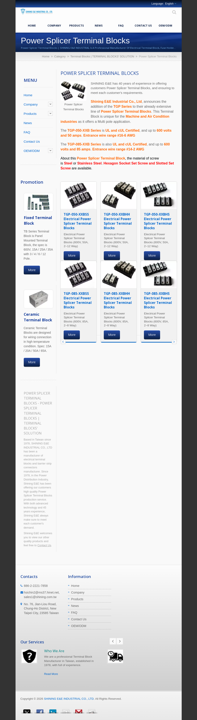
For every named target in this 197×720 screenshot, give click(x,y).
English (169, 3)
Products (76, 25)
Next (119, 641)
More (32, 270)
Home (31, 25)
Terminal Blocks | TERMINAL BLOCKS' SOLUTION (102, 56)
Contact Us (143, 25)
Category (60, 56)
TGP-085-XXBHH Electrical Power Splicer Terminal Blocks (118, 300)
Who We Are (54, 651)
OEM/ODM (165, 25)
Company (54, 25)
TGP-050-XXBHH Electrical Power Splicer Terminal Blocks (118, 221)
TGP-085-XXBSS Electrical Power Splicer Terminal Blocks (78, 300)
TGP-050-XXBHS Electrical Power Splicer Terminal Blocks (158, 221)
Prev (112, 641)
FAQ (121, 25)
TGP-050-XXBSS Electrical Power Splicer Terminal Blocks (78, 221)
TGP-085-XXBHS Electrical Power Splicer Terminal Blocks (158, 300)
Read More (51, 674)
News (99, 25)
